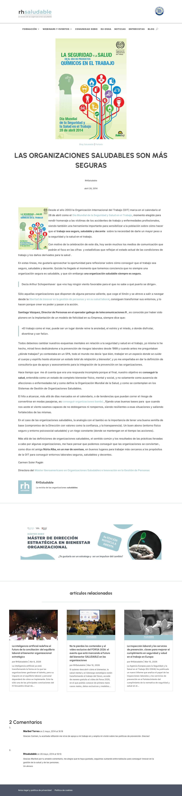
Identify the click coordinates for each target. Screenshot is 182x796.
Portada (99, 144)
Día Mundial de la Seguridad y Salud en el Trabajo (102, 215)
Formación (29, 29)
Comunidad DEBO (86, 29)
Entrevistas (137, 29)
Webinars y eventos (56, 29)
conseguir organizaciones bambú (82, 401)
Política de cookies (64, 790)
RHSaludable (22, 661)
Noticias (120, 29)
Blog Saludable (86, 144)
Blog (151, 29)
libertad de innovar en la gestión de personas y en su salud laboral (69, 299)
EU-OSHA (106, 29)
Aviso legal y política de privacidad (35, 790)
